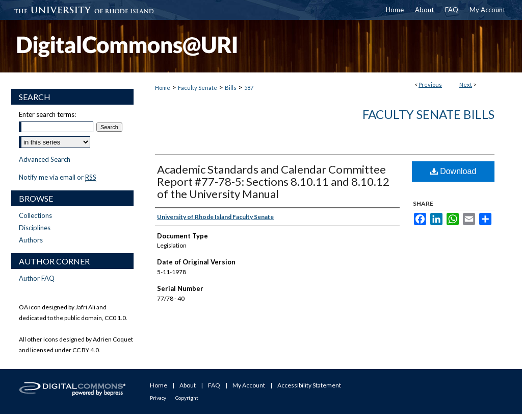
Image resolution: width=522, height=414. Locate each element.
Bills (231, 87)
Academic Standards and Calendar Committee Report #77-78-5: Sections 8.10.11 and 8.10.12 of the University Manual (273, 181)
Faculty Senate (197, 87)
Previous (430, 84)
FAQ (214, 385)
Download (453, 171)
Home (162, 87)
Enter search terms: (47, 114)
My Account (248, 385)
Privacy (158, 398)
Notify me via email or (57, 177)
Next (465, 84)
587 (248, 87)
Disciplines (34, 228)
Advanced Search (44, 159)
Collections (35, 215)
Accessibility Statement (309, 385)
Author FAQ (37, 278)
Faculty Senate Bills (428, 114)
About (187, 385)
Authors (31, 240)
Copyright (186, 398)
